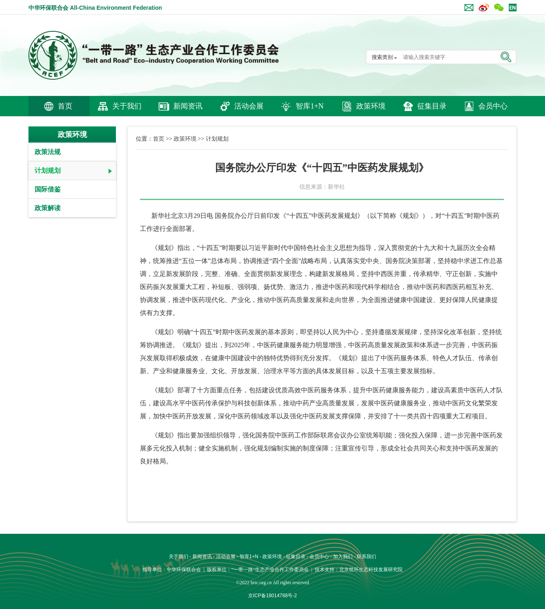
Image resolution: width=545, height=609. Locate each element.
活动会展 (249, 106)
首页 (65, 106)
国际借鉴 (48, 189)
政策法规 (48, 151)
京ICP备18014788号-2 (272, 595)
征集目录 (432, 106)
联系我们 (366, 556)
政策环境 (371, 106)
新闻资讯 (188, 106)
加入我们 (343, 556)
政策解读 (48, 207)
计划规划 (48, 170)
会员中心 (493, 106)
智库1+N (309, 106)
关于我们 (127, 106)
